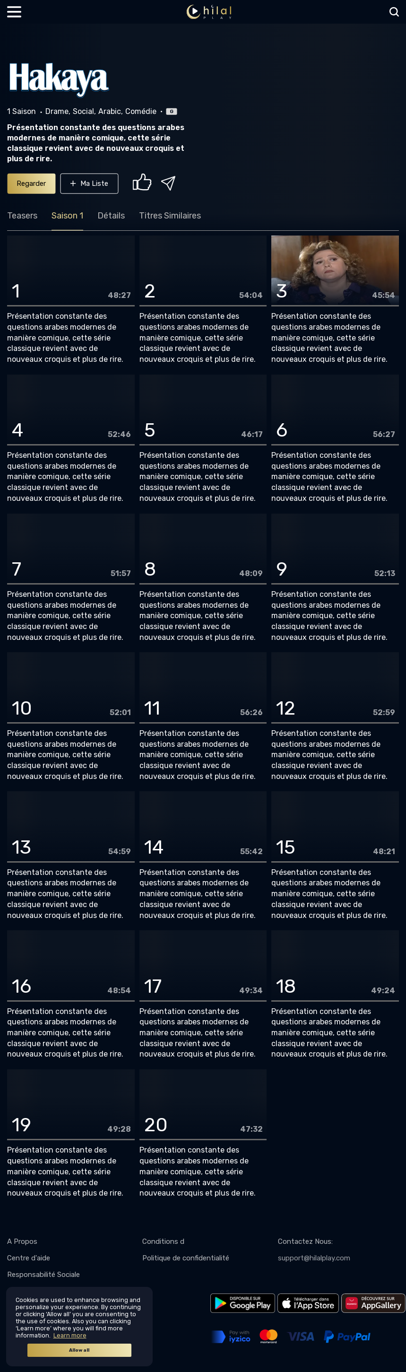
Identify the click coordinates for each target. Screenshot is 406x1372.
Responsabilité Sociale (43, 1274)
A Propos (22, 1241)
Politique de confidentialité (185, 1258)
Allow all (79, 1350)
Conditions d (163, 1241)
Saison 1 (67, 215)
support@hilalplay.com (314, 1258)
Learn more (69, 1335)
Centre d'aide (28, 1258)
